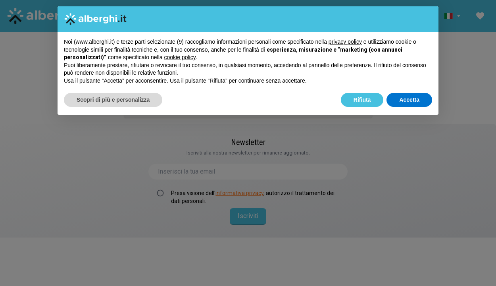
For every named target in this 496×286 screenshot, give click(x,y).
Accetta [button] (409, 100)
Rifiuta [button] (362, 100)
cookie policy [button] (180, 57)
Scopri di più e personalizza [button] (113, 100)
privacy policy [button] (345, 42)
